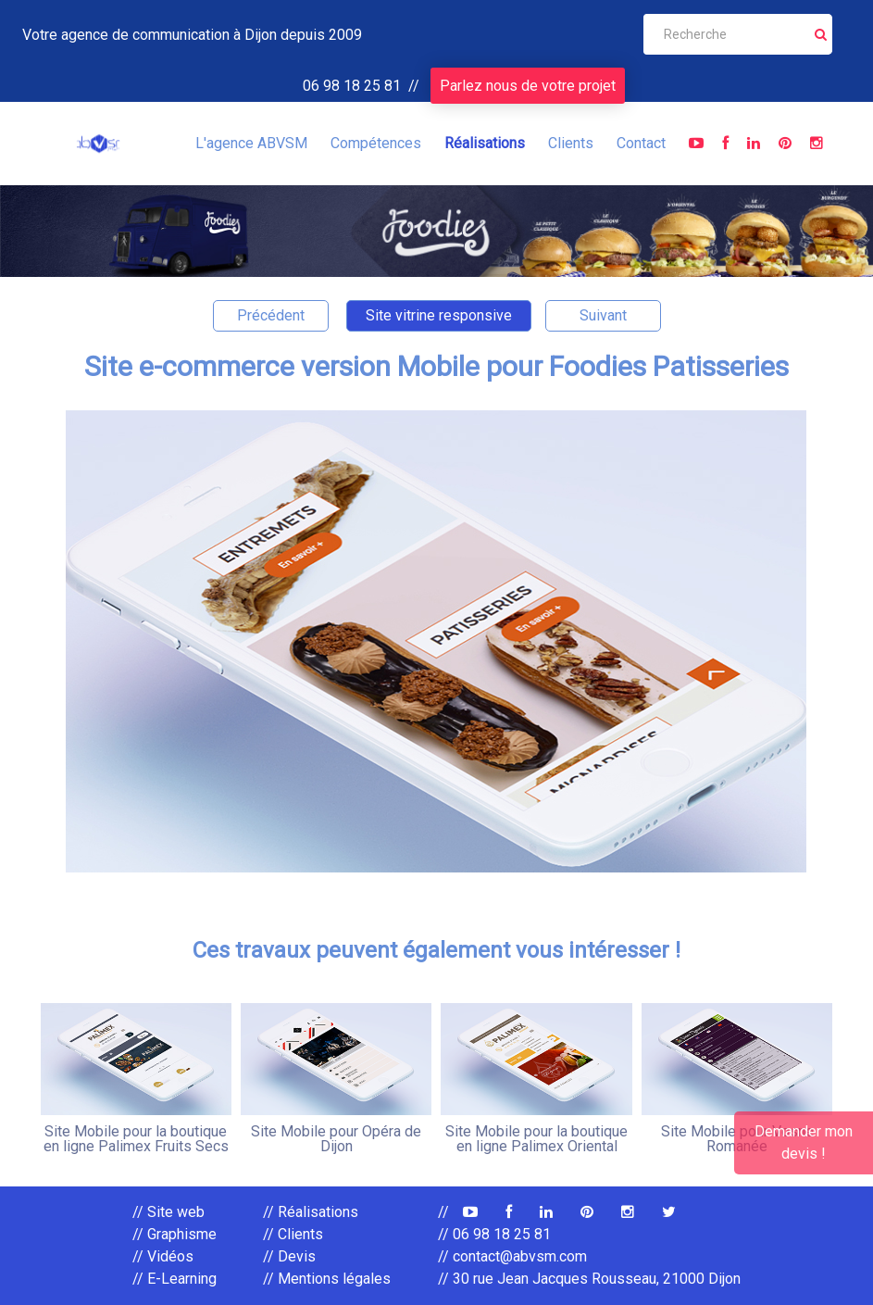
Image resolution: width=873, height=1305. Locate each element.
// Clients (293, 1234)
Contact (641, 143)
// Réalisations (310, 1212)
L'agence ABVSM (251, 143)
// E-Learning (174, 1278)
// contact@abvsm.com (512, 1256)
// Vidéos (162, 1256)
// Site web (168, 1212)
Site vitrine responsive (439, 315)
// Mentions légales (327, 1278)
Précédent (271, 315)
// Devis (289, 1256)
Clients (570, 143)
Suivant (603, 315)
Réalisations (484, 143)
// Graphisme (174, 1234)
